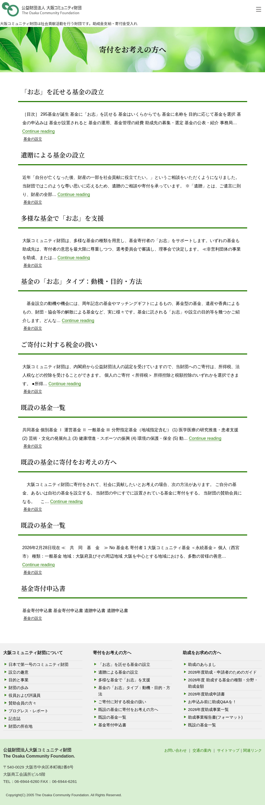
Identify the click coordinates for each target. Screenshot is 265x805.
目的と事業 (18, 680)
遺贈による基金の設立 (53, 154)
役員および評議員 (24, 695)
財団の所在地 (20, 726)
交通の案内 (202, 750)
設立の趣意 (18, 672)
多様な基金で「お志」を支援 (62, 218)
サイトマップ (228, 750)
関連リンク (252, 750)
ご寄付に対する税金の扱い (59, 344)
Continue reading (38, 131)
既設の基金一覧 (43, 407)
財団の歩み (18, 687)
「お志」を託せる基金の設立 (62, 91)
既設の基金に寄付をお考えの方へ (69, 461)
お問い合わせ (175, 750)
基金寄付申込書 (43, 588)
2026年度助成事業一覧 (208, 709)
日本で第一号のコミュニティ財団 (38, 664)
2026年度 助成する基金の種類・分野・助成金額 (223, 683)
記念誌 (15, 718)
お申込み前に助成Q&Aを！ (212, 701)
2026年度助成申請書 (206, 694)
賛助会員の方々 (22, 703)
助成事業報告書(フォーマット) (215, 717)
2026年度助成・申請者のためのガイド (222, 672)
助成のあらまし (202, 664)
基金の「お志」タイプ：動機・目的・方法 (81, 281)
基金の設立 (32, 139)
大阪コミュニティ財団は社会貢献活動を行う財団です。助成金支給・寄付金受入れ (68, 23)
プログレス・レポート (28, 711)
